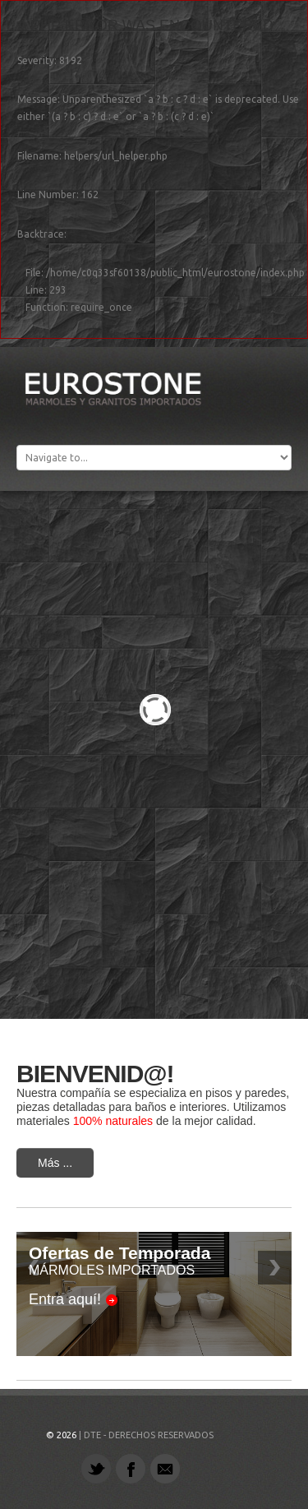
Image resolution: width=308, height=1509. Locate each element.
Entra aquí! (65, 1299)
